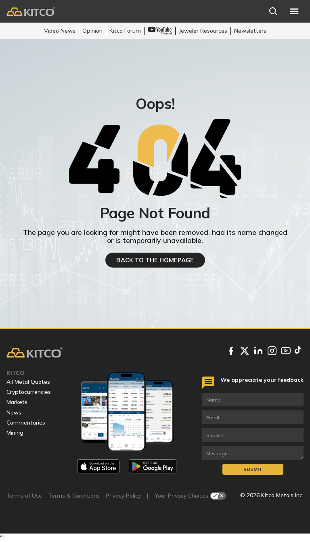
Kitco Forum (125, 30)
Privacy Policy (123, 495)
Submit (252, 469)
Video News (59, 30)
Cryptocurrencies (28, 392)
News (13, 412)
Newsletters (250, 30)
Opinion (92, 30)
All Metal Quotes (28, 381)
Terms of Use (24, 495)
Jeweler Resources (203, 30)
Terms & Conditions (74, 495)
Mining (14, 432)
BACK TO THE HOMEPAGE (155, 260)
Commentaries (25, 422)
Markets (16, 402)
